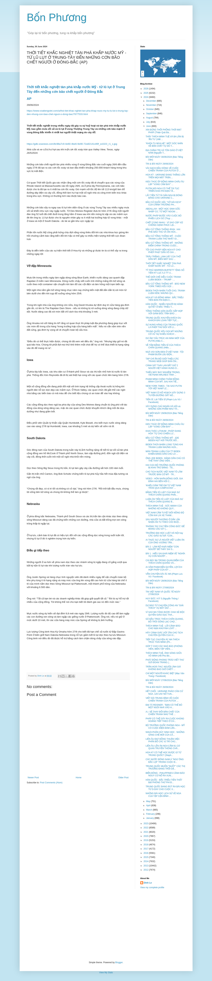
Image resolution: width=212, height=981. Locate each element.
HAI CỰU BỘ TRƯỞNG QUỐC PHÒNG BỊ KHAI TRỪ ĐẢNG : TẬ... (165, 466)
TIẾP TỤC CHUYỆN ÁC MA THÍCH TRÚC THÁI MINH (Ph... (162, 640)
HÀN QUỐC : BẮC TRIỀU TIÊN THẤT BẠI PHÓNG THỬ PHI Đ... (164, 781)
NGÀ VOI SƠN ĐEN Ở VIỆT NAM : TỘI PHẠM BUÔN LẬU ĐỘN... (164, 353)
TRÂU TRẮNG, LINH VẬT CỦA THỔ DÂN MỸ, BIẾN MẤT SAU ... (163, 257)
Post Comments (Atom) (51, 782)
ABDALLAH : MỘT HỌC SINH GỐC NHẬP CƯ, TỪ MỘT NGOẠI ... (163, 210)
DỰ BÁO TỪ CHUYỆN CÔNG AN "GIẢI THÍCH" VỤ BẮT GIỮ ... (164, 606)
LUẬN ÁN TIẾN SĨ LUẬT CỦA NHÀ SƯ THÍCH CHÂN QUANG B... (164, 500)
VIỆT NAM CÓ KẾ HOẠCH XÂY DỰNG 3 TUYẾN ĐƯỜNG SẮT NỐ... (165, 393)
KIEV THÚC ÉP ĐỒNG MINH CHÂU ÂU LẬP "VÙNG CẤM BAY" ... (165, 182)
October (150, 109)
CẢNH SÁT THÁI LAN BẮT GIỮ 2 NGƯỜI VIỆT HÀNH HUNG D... (162, 366)
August (149, 117)
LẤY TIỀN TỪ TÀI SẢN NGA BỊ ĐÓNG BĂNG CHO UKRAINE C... (164, 196)
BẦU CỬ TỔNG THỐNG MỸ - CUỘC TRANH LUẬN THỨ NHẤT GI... (163, 237)
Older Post (123, 777)
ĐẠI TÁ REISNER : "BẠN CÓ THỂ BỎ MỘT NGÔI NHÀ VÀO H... (164, 706)
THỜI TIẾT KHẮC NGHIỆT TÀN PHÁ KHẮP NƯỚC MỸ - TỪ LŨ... (163, 264)
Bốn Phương (57, 17)
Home (78, 777)
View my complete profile (152, 887)
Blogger (119, 962)
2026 (146, 88)
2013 (146, 865)
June (148, 126)
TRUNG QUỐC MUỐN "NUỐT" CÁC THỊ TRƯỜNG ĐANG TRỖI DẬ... (165, 767)
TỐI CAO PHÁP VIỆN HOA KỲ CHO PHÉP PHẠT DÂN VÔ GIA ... (163, 251)
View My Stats (106, 972)
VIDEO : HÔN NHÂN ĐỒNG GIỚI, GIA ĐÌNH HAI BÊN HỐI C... (164, 479)
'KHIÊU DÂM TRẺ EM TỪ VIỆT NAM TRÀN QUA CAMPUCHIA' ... (163, 486)
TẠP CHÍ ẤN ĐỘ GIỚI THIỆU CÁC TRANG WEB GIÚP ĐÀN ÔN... (162, 360)
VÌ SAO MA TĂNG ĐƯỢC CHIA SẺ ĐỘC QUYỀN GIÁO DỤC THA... (165, 613)
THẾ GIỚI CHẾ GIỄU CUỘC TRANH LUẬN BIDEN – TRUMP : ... (163, 278)
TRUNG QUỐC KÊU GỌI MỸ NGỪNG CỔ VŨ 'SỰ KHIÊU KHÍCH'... (164, 332)
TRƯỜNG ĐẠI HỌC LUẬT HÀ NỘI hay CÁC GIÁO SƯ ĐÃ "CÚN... (164, 534)
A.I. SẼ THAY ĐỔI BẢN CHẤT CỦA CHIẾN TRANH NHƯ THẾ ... (162, 713)
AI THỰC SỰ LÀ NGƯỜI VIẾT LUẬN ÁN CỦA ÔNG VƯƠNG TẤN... (165, 541)
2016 (146, 853)
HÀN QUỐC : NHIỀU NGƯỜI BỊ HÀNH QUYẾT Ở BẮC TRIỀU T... (164, 305)
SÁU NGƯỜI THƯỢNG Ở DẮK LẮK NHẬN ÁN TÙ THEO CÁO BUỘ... (163, 520)
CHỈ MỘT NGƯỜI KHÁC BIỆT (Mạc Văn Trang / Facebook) (165, 674)
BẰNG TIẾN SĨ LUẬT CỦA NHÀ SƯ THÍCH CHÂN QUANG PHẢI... (163, 493)
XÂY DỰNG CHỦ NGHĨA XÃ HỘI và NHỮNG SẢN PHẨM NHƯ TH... (163, 407)
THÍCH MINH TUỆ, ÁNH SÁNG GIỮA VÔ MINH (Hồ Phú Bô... (163, 654)
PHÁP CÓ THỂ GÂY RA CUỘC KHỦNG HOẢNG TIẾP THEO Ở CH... (165, 719)
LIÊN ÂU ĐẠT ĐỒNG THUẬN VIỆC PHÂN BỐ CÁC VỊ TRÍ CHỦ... (163, 740)
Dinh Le (41, 676)
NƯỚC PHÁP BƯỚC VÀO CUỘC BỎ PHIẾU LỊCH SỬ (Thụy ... (163, 216)
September (151, 113)
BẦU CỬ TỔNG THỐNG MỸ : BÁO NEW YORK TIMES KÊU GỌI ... (165, 285)
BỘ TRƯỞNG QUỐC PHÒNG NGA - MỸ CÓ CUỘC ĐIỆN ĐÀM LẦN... (165, 726)
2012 (146, 870)
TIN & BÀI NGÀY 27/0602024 (160, 587)
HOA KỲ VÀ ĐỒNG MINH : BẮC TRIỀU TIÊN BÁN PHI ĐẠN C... (165, 298)
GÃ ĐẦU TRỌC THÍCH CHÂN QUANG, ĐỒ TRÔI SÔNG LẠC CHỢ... (165, 620)
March (149, 810)
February (150, 814)
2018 (146, 844)
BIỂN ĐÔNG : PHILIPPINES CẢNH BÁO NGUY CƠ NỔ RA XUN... (165, 774)
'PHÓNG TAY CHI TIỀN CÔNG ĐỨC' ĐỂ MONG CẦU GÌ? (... (165, 527)
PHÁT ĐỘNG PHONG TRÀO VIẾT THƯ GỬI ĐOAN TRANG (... (165, 661)
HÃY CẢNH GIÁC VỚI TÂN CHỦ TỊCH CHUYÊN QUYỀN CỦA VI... (164, 633)
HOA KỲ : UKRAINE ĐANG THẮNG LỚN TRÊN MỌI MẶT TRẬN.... (165, 176)
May (148, 801)
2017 (146, 848)
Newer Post (33, 777)
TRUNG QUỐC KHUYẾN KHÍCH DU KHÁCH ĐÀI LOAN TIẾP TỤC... (163, 319)
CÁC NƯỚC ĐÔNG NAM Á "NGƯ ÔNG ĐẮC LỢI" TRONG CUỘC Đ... (165, 760)
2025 (146, 93)
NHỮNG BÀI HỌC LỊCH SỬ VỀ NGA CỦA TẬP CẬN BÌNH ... (163, 794)
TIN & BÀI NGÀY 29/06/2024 (159, 164)
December (151, 101)
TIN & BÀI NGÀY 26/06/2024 (159, 687)
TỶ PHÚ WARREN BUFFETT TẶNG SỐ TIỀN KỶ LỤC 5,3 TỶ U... (165, 271)
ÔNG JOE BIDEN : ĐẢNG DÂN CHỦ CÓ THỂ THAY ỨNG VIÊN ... (165, 459)
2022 (146, 827)
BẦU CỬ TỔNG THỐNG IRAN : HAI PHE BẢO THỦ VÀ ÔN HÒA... (163, 230)
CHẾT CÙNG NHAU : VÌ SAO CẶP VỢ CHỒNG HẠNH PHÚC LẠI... (164, 223)
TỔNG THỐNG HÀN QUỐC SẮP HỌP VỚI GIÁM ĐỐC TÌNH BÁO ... (164, 312)
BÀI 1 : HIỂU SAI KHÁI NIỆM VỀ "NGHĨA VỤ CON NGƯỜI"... (165, 554)
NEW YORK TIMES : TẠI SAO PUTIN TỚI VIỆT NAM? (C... (164, 387)
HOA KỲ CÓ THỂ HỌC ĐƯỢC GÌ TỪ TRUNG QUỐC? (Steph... (163, 753)
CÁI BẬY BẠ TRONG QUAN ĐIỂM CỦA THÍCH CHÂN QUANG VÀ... (165, 561)
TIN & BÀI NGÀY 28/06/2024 (159, 420)
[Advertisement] (106, 925)
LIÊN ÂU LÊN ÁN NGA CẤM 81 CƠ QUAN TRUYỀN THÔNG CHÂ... (163, 747)
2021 (146, 832)
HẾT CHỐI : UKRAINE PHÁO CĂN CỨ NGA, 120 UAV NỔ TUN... (164, 692)
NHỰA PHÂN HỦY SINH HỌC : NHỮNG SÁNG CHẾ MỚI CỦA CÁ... (165, 733)
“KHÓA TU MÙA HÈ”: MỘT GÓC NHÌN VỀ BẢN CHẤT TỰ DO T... (164, 144)
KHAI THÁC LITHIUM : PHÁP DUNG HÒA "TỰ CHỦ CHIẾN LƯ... (163, 432)
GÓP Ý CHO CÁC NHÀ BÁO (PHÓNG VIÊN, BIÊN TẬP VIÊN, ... (164, 647)
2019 (146, 840)
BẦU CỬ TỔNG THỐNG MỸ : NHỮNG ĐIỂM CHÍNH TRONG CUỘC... (164, 244)
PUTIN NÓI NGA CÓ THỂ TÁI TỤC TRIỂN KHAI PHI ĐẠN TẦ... (162, 189)
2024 (146, 97)
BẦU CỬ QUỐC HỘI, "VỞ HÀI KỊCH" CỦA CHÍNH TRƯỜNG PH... (163, 203)
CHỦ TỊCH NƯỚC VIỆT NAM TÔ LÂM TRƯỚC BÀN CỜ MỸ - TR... (164, 473)
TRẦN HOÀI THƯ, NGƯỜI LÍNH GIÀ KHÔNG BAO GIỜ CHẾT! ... (163, 668)
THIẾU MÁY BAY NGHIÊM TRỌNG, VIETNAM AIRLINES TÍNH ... (163, 373)
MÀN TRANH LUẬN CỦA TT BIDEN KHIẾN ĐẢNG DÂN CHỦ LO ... (163, 452)
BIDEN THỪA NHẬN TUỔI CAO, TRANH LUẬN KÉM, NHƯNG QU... (165, 291)
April (148, 805)
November (151, 105)
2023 (146, 823)
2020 (146, 836)
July (148, 122)
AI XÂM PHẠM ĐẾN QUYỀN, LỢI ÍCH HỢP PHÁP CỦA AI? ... (164, 568)
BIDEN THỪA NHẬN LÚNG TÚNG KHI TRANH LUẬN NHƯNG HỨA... (164, 445)
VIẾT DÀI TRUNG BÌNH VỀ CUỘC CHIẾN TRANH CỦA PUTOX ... (162, 699)
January (150, 818)
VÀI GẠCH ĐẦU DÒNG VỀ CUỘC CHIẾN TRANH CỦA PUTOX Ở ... (163, 169)
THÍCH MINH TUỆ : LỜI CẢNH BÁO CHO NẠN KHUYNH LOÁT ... (163, 627)
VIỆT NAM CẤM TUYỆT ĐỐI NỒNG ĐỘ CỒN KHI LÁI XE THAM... (165, 513)
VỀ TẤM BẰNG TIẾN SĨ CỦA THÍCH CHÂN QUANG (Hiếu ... (163, 346)
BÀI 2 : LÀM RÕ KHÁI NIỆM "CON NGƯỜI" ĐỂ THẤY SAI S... (162, 548)
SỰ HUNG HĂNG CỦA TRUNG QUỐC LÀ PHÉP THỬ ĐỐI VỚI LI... (164, 326)
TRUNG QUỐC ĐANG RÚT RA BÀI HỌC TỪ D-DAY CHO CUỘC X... (165, 787)
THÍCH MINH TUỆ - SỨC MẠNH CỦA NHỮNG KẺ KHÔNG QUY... (164, 507)
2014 (146, 861)
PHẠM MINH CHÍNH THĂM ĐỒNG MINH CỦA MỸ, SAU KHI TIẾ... (162, 380)
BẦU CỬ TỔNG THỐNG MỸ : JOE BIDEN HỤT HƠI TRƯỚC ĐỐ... (162, 439)
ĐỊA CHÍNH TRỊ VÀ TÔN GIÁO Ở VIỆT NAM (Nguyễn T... (164, 151)
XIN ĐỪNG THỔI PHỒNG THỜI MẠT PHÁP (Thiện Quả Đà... (163, 131)
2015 (146, 857)
